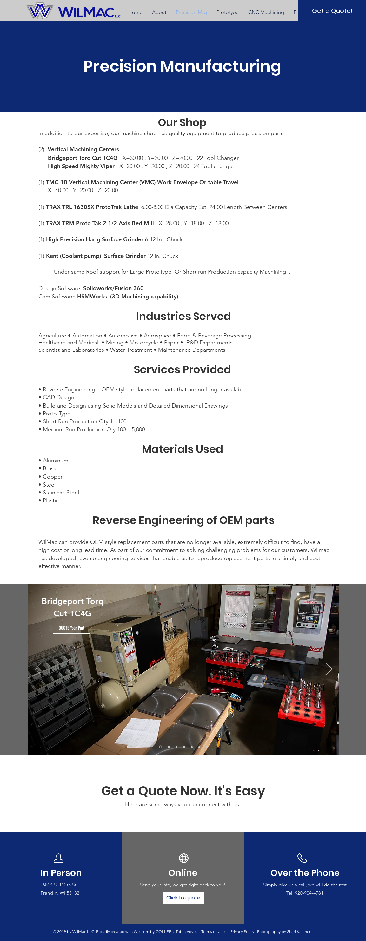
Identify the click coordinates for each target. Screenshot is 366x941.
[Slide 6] (199, 747)
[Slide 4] (184, 747)
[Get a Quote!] (332, 10)
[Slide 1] (160, 747)
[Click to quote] (183, 898)
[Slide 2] (169, 747)
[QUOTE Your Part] (71, 628)
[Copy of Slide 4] (192, 747)
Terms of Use (213, 931)
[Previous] (38, 669)
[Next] (329, 669)
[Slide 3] (176, 747)
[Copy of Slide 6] (207, 747)
